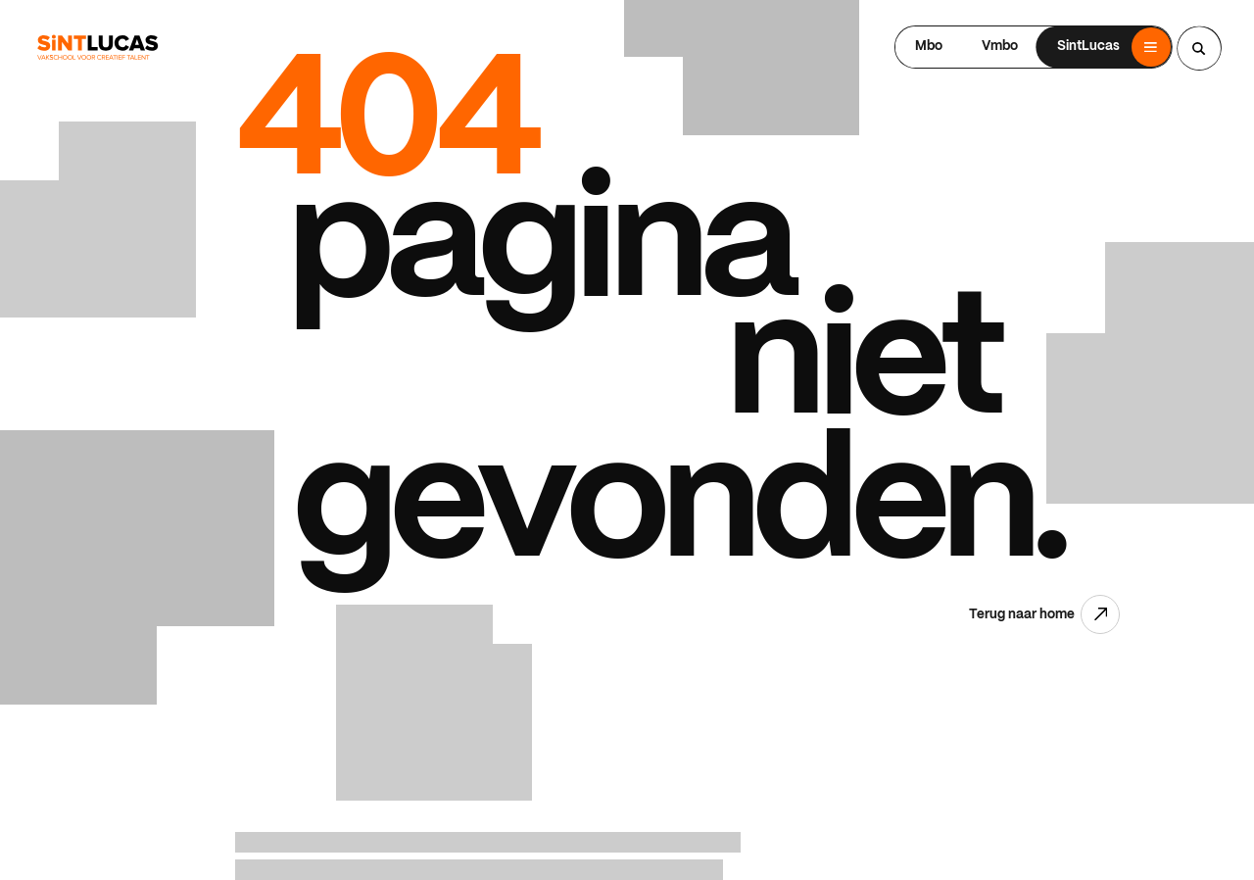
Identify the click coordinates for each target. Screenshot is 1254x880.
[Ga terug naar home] (97, 47)
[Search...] (1199, 48)
